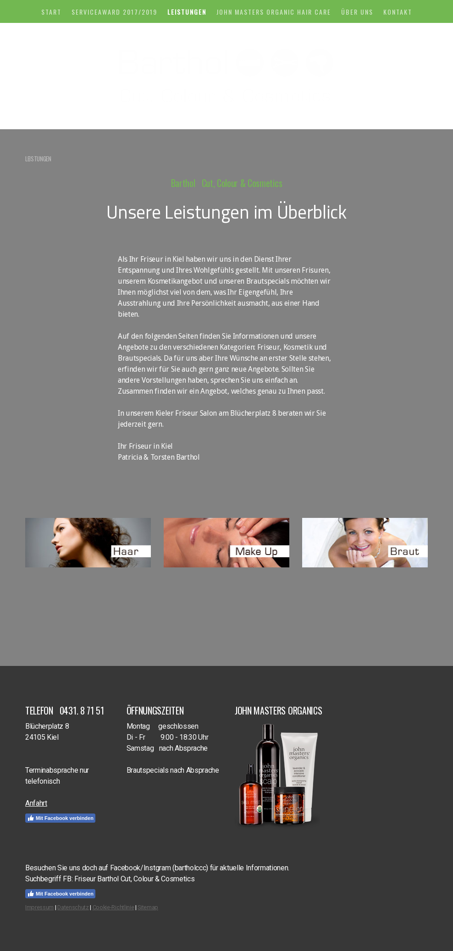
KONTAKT (397, 11)
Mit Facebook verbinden (60, 818)
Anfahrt (36, 803)
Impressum (39, 907)
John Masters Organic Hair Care (273, 11)
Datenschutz (72, 907)
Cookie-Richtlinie (113, 907)
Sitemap (148, 907)
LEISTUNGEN (186, 11)
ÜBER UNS (357, 11)
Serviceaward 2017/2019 (114, 11)
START (51, 11)
